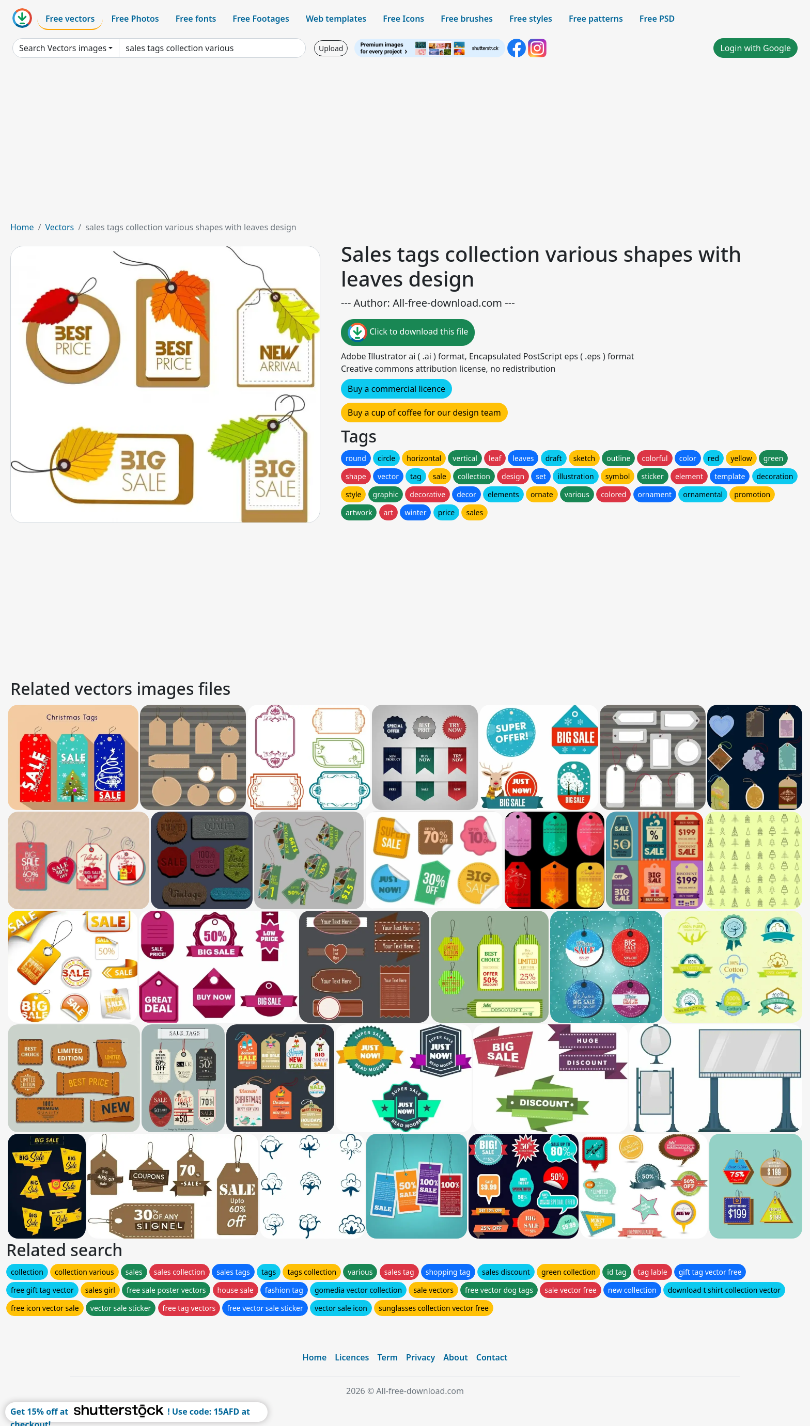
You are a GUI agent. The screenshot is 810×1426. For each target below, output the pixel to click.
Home (22, 227)
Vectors (59, 227)
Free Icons (403, 18)
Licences (352, 1357)
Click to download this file (408, 332)
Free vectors (70, 18)
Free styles (530, 18)
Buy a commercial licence (396, 388)
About (455, 1357)
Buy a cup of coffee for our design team (424, 412)
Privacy (420, 1357)
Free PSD (657, 18)
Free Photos (135, 18)
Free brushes (467, 18)
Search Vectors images (62, 48)
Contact (492, 1357)
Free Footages (260, 18)
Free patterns (596, 18)
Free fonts (196, 18)
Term (387, 1357)
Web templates (336, 18)
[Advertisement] (405, 143)
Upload (331, 48)
